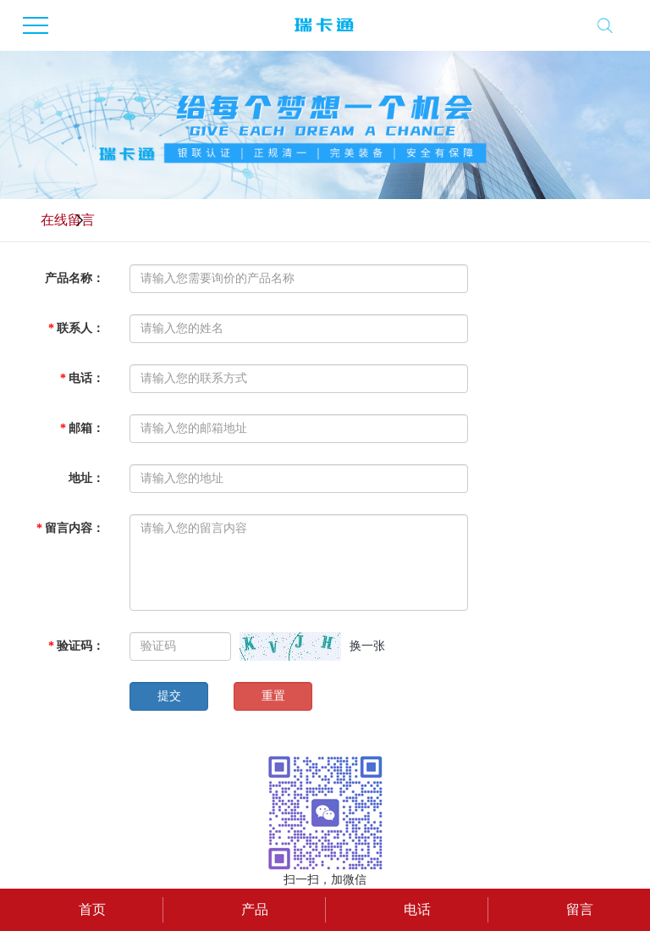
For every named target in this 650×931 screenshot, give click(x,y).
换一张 (367, 646)
